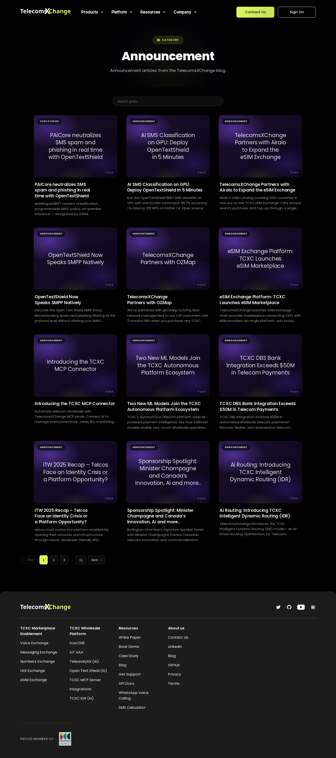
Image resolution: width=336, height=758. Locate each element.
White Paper (130, 637)
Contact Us (255, 12)
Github (174, 665)
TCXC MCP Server (85, 679)
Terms (173, 683)
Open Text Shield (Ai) (88, 670)
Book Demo (129, 646)
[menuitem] (92, 12)
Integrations (80, 689)
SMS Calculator (132, 707)
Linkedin (175, 646)
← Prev (29, 560)
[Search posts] (168, 101)
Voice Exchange (34, 643)
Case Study (128, 655)
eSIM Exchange (33, 679)
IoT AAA (76, 652)
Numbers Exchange (37, 661)
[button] (92, 12)
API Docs (126, 683)
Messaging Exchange (38, 652)
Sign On (297, 12)
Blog (122, 665)
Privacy (174, 674)
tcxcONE (77, 643)
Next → (96, 560)
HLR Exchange (32, 670)
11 (81, 560)
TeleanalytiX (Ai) (84, 661)
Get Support (130, 674)
